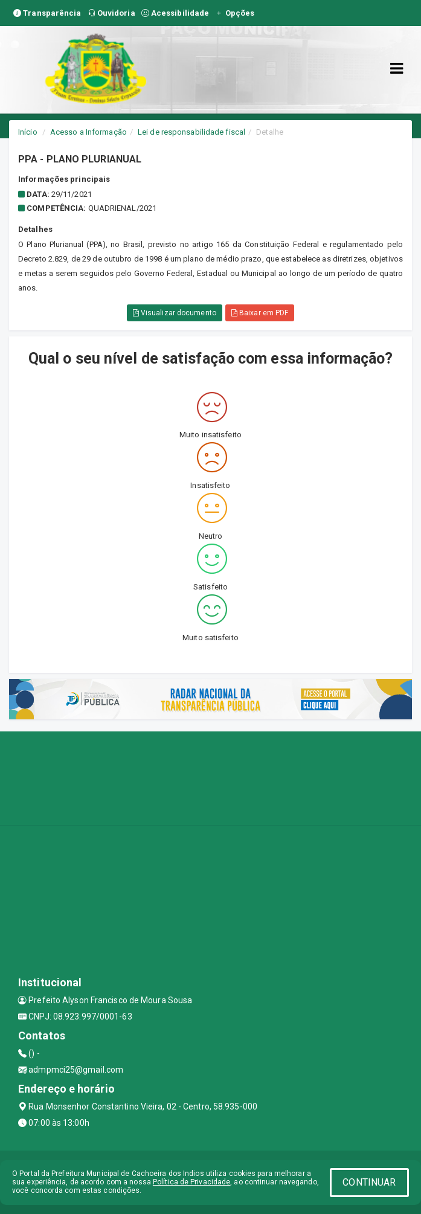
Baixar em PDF (260, 313)
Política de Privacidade (191, 1182)
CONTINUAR (369, 1182)
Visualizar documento (174, 313)
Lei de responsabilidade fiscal (191, 131)
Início (27, 131)
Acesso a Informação (88, 131)
